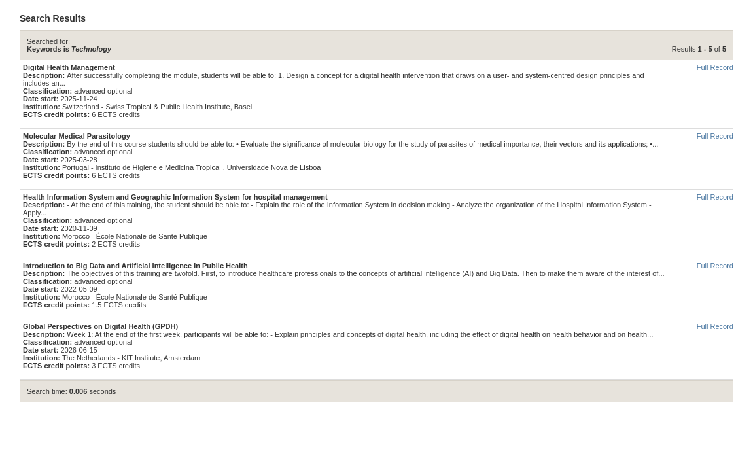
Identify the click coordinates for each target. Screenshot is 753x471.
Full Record (715, 67)
